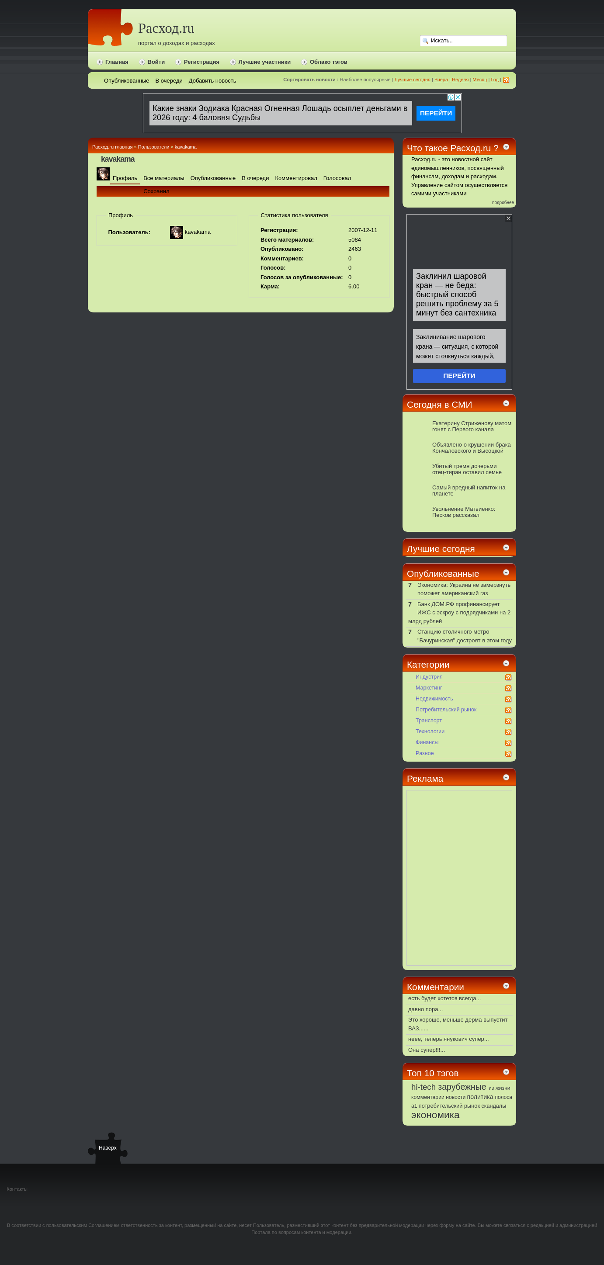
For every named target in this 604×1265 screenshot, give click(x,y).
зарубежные (462, 1087)
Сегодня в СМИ (439, 404)
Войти (156, 62)
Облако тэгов (328, 62)
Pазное (425, 753)
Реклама (425, 778)
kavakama (186, 146)
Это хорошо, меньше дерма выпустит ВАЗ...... (457, 1024)
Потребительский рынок (446, 710)
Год (495, 79)
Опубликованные (443, 573)
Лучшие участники (265, 62)
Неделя (460, 79)
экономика (435, 1114)
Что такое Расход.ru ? (453, 148)
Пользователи (154, 146)
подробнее (503, 202)
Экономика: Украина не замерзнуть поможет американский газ (463, 589)
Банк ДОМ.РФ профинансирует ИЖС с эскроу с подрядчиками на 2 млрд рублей (459, 612)
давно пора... (425, 1009)
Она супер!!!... (426, 1050)
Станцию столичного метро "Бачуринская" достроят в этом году (464, 636)
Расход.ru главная (112, 146)
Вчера (441, 79)
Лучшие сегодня (412, 79)
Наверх (107, 1148)
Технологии (430, 731)
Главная (116, 62)
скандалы (494, 1106)
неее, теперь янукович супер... (448, 1039)
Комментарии (435, 987)
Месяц (479, 79)
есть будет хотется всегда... (444, 998)
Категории (428, 664)
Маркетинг (429, 688)
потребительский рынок (449, 1105)
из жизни (499, 1088)
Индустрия (429, 677)
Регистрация (201, 62)
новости (455, 1097)
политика (480, 1096)
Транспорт (429, 720)
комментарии (427, 1097)
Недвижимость (434, 699)
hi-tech (423, 1087)
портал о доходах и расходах (176, 43)
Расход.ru (166, 28)
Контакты (17, 1189)
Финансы (427, 742)
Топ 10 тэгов (432, 1073)
